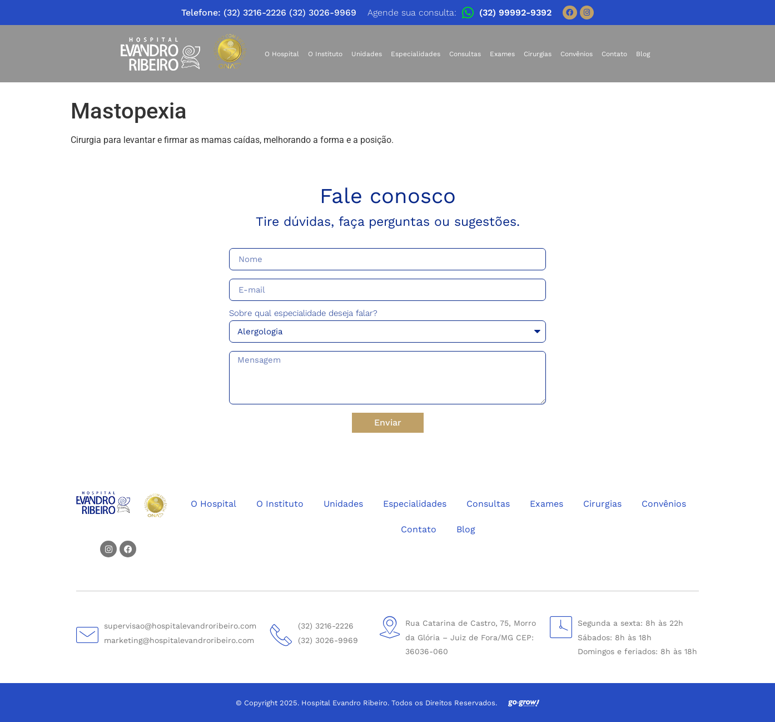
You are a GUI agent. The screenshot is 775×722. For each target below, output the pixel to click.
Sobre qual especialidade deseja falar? (303, 313)
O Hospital (282, 54)
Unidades (366, 54)
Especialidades (415, 54)
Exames (502, 54)
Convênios (576, 54)
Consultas (465, 54)
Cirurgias (538, 54)
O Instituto (325, 54)
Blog (643, 54)
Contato (614, 54)
